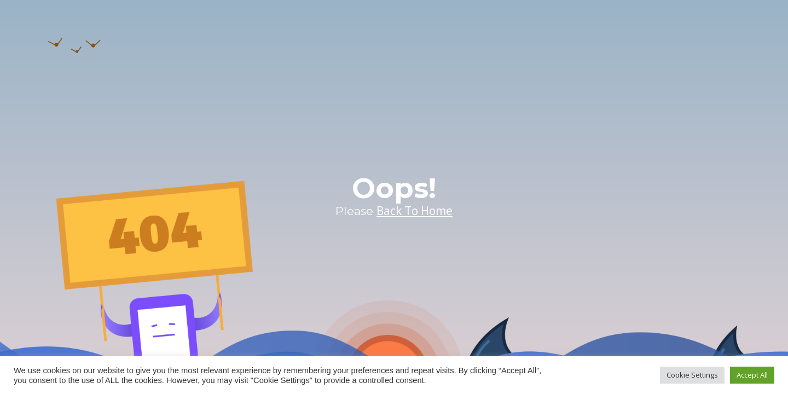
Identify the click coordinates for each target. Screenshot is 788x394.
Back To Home (414, 210)
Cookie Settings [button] (692, 375)
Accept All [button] (752, 375)
